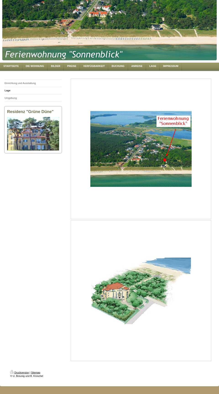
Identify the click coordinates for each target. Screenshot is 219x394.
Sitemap (35, 372)
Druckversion (19, 372)
